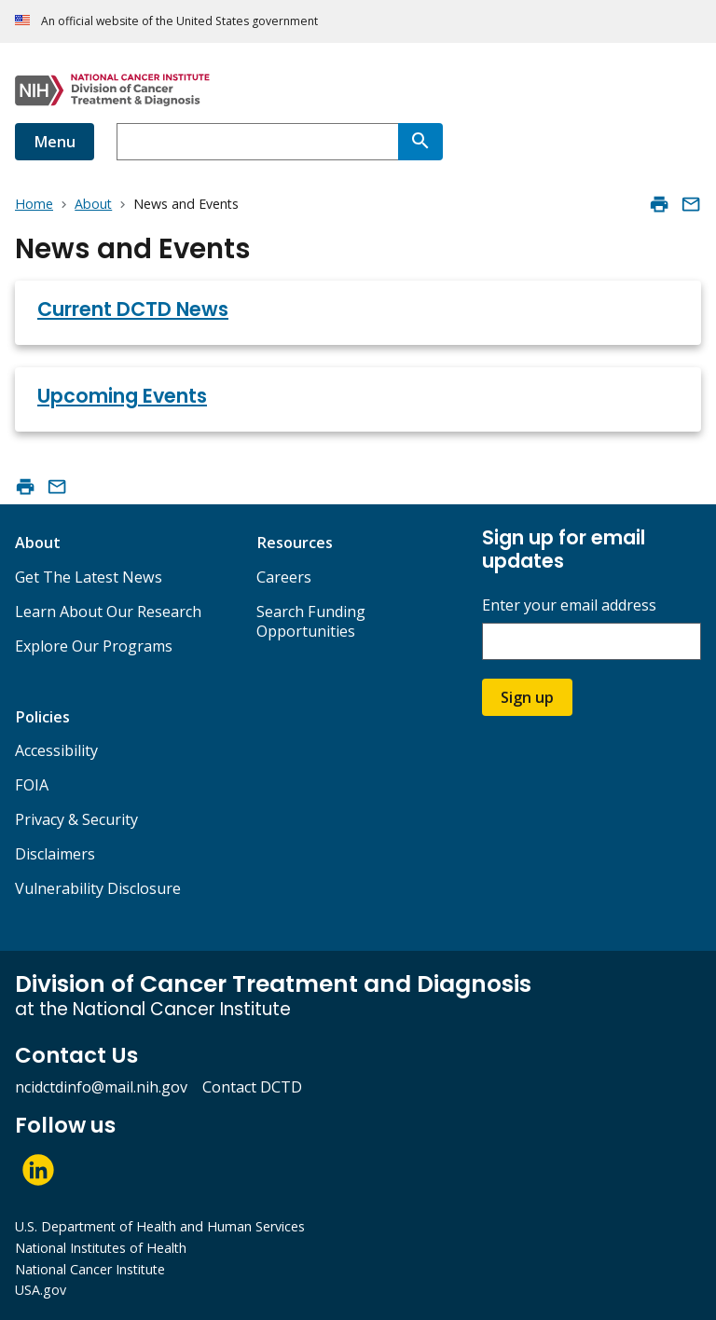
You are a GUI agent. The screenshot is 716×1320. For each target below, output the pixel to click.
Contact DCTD (252, 1087)
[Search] (420, 141)
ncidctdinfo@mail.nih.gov (101, 1087)
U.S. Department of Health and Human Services (160, 1226)
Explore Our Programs (93, 646)
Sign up (527, 697)
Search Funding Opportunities (310, 621)
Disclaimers (55, 854)
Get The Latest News (88, 577)
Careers (283, 577)
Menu (55, 141)
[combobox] (257, 141)
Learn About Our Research (108, 611)
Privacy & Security (76, 819)
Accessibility (56, 750)
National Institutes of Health (100, 1248)
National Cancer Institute (90, 1269)
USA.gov (40, 1290)
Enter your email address (569, 605)
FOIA (31, 785)
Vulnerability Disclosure (98, 888)
